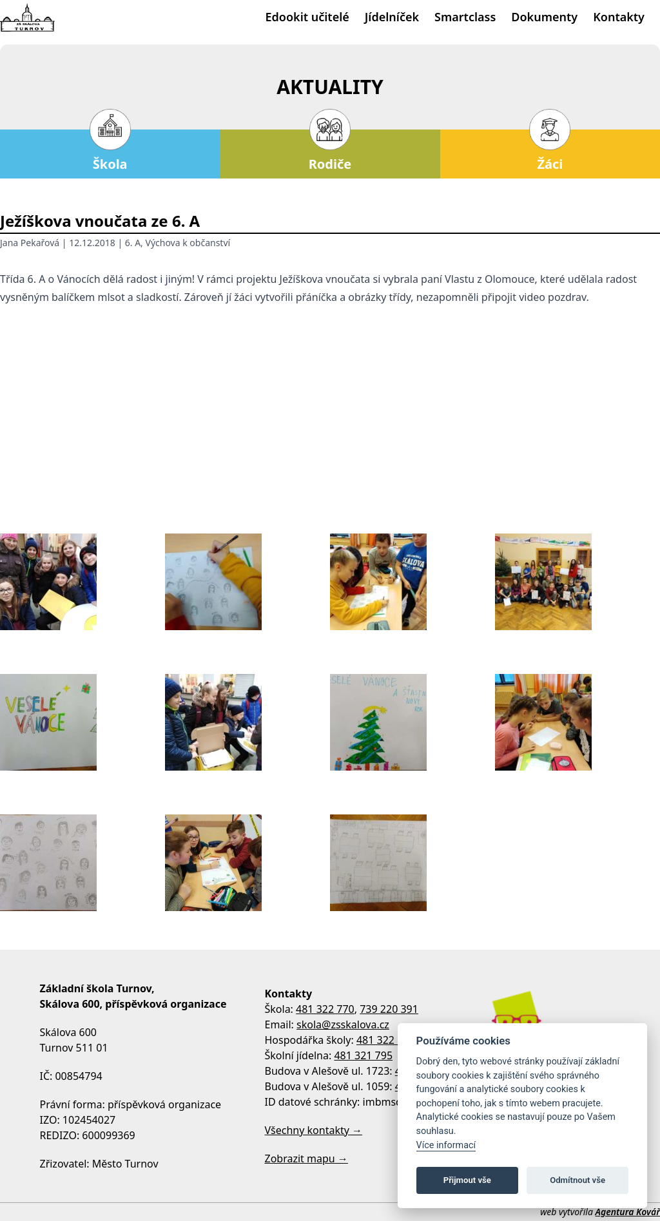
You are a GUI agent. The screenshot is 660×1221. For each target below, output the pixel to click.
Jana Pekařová (29, 242)
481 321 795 (363, 1055)
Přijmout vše (467, 1180)
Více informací (446, 1145)
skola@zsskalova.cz (342, 1024)
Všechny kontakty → (314, 1130)
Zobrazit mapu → (306, 1158)
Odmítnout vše (577, 1180)
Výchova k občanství (188, 242)
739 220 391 (389, 1009)
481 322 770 (325, 1009)
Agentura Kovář (628, 1212)
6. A (133, 242)
